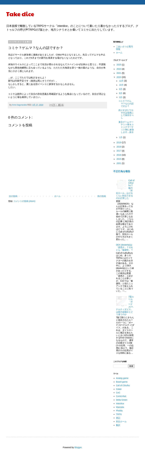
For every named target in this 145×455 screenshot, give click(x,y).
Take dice (20, 13)
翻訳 (118, 425)
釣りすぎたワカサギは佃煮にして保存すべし (126, 114)
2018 (119, 147)
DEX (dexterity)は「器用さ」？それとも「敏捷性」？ (124, 247)
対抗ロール (121, 421)
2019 (119, 142)
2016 (119, 155)
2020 (119, 77)
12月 (121, 81)
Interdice (120, 403)
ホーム (57, 196)
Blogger (78, 447)
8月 (121, 93)
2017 (119, 151)
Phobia (119, 410)
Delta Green (121, 400)
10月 (121, 85)
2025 (119, 65)
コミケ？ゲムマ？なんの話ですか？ (126, 103)
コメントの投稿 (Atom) (24, 201)
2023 (119, 69)
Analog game (122, 378)
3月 (121, 97)
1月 (121, 137)
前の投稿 (101, 196)
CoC (118, 392)
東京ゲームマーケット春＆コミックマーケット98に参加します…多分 (126, 127)
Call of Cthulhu (123, 385)
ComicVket (121, 396)
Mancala (120, 407)
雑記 (118, 418)
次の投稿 (13, 196)
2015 (119, 159)
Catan (119, 389)
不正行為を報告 (121, 171)
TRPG (119, 414)
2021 (119, 73)
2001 (119, 163)
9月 (121, 89)
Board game (121, 382)
